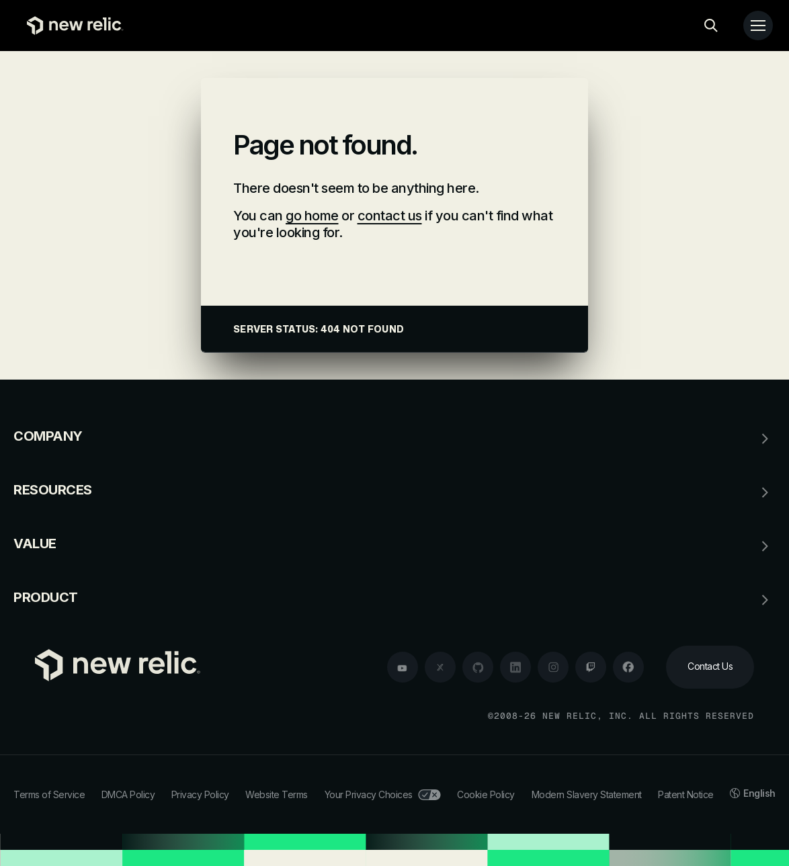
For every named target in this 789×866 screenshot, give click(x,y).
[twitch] (591, 667)
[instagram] (553, 667)
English (753, 793)
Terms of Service (49, 794)
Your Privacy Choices (383, 794)
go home (312, 216)
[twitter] (440, 667)
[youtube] (402, 667)
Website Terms (276, 794)
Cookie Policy (486, 794)
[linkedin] (515, 667)
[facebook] (628, 667)
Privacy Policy (200, 794)
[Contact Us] (710, 667)
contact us (390, 216)
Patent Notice (686, 794)
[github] (478, 667)
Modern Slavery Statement (587, 794)
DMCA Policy (128, 794)
